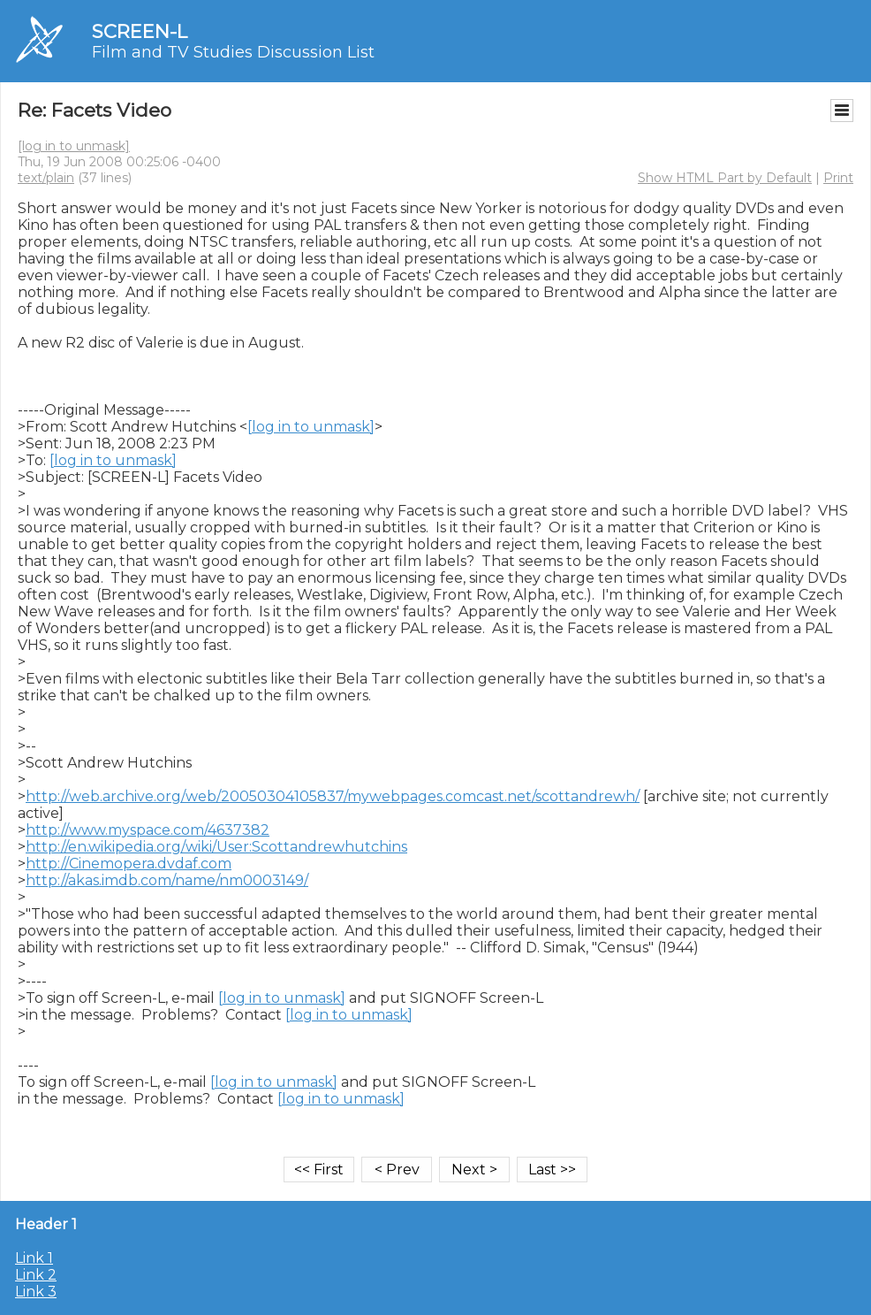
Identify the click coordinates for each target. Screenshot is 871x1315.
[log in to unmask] (74, 146)
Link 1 (34, 1258)
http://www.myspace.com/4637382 (147, 830)
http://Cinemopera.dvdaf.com (128, 863)
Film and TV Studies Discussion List (233, 52)
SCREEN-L (139, 31)
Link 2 (36, 1274)
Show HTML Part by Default (725, 178)
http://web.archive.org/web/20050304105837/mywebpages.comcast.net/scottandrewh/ (333, 796)
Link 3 (36, 1291)
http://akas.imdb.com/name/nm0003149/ (167, 880)
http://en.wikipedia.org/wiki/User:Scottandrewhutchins (216, 846)
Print (838, 178)
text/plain (46, 178)
